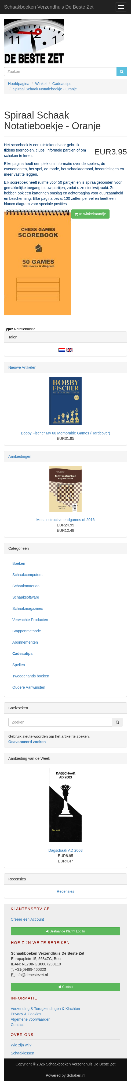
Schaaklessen (22, 1053)
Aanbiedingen (19, 456)
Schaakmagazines (27, 608)
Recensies (65, 891)
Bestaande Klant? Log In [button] (65, 931)
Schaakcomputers (27, 575)
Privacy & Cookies (26, 1014)
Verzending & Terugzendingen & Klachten (45, 1008)
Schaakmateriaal (26, 586)
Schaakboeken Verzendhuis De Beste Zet (48, 7)
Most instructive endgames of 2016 (65, 520)
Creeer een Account (27, 919)
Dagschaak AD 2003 (65, 850)
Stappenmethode (26, 631)
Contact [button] (65, 987)
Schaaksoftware (25, 597)
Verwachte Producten (30, 620)
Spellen (18, 665)
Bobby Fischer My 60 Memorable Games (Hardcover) (65, 433)
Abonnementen (25, 642)
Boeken (18, 563)
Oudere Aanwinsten (28, 687)
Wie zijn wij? (21, 1045)
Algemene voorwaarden (30, 1019)
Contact (17, 1025)
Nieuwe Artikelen (22, 367)
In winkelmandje (90, 214)
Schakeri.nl (76, 1075)
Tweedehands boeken (30, 676)
